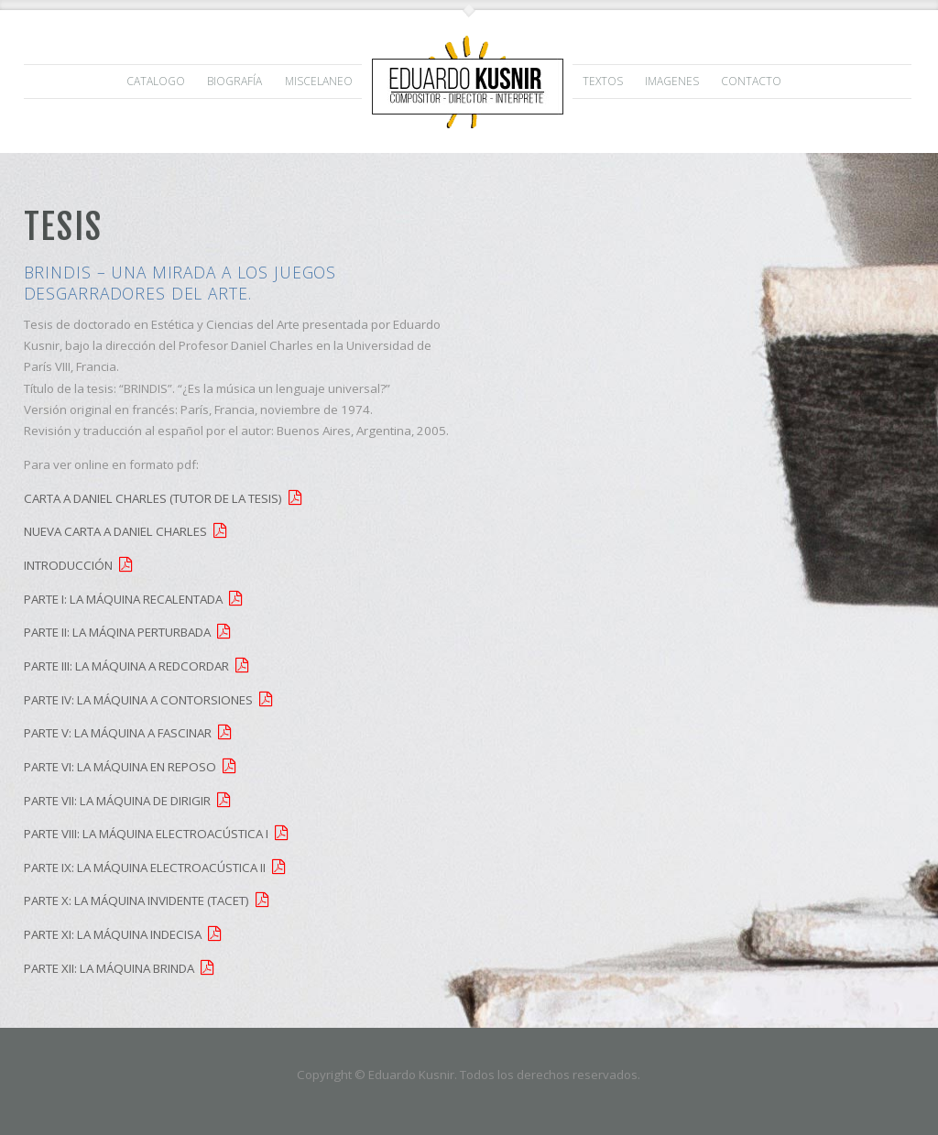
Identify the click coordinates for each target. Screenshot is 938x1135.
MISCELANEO (319, 81)
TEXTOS (603, 81)
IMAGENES (672, 81)
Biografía (234, 81)
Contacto (751, 81)
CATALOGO (155, 81)
